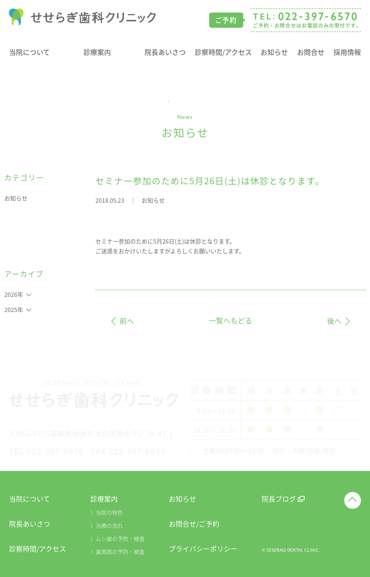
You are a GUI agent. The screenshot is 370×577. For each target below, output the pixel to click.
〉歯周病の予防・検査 (117, 552)
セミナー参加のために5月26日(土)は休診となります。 (209, 180)
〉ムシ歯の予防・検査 (117, 539)
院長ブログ (279, 499)
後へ (334, 321)
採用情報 (347, 53)
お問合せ (310, 53)
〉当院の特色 (106, 513)
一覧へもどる (230, 320)
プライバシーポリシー (203, 549)
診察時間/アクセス (223, 53)
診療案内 (97, 53)
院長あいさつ (165, 53)
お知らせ (274, 53)
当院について (29, 53)
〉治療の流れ (106, 526)
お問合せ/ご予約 (194, 524)
